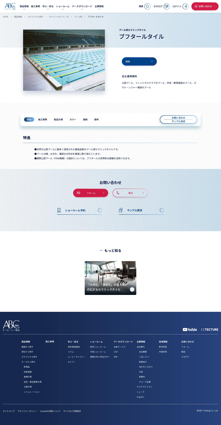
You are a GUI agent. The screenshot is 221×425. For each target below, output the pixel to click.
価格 (85, 119)
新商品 (27, 366)
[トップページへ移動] (10, 6)
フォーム (185, 346)
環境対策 (28, 376)
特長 (29, 119)
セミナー (72, 361)
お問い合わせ (187, 341)
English (140, 396)
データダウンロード (123, 341)
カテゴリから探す (35, 16)
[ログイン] (181, 6)
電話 (183, 351)
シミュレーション (32, 391)
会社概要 (143, 351)
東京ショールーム (98, 346)
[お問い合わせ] (205, 6)
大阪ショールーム (98, 351)
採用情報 (163, 341)
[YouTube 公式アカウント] (190, 329)
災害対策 (28, 386)
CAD (116, 351)
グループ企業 (145, 381)
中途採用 (163, 351)
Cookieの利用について (50, 411)
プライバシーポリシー (27, 411)
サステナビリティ (144, 386)
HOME (5, 16)
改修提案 (28, 371)
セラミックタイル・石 (59, 16)
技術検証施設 (74, 346)
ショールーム (96, 341)
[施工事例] (35, 6)
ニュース (140, 391)
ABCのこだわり (146, 366)
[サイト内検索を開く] (145, 6)
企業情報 (141, 341)
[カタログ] (161, 6)
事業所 (142, 376)
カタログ (185, 356)
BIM (115, 356)
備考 (96, 119)
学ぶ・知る (73, 341)
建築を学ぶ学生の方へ (100, 356)
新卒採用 (163, 346)
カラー (73, 119)
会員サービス (120, 346)
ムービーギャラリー (77, 356)
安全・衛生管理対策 (33, 381)
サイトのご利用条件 (72, 411)
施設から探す (27, 346)
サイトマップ (9, 411)
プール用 (78, 16)
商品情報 (18, 16)
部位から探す (27, 351)
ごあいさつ (144, 356)
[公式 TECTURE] (209, 329)
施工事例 (42, 119)
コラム (71, 351)
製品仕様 (58, 119)
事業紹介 (143, 361)
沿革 (141, 371)
